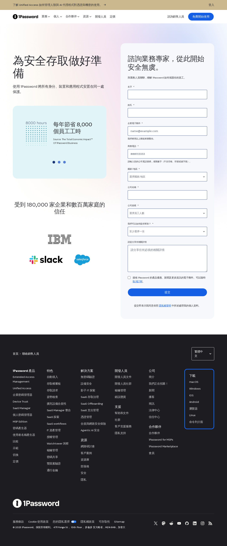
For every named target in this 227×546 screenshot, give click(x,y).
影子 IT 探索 (88, 390)
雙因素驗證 (54, 463)
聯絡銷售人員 (30, 354)
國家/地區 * (134, 169)
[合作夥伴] (73, 16)
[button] (203, 353)
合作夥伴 (154, 433)
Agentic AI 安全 (90, 430)
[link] (201, 17)
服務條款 (18, 522)
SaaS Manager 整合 (59, 410)
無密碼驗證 (88, 377)
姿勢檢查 (52, 397)
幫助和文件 (122, 413)
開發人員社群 (123, 383)
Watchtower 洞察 (58, 443)
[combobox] (167, 176)
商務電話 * (133, 146)
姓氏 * (131, 105)
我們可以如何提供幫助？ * (140, 223)
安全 (83, 473)
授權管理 (52, 437)
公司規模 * (133, 205)
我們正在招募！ (158, 383)
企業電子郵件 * (135, 123)
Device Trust (20, 401)
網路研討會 (88, 446)
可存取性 (104, 522)
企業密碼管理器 (22, 395)
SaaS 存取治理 (90, 397)
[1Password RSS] (210, 523)
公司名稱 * (133, 187)
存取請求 (52, 390)
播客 (151, 397)
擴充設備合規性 (56, 404)
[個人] (58, 16)
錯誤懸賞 (120, 397)
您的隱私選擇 (64, 522)
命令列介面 (196, 422)
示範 (15, 448)
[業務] (46, 16)
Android (194, 402)
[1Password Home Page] (25, 16)
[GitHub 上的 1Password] (187, 523)
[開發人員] (100, 17)
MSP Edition (20, 421)
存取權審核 (54, 383)
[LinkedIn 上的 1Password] (194, 523)
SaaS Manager (22, 408)
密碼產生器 (20, 428)
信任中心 (154, 417)
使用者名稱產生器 (24, 435)
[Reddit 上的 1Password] (171, 523)
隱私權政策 (87, 522)
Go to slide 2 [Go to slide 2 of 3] (59, 162)
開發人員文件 (123, 377)
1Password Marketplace (163, 446)
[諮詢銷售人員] (175, 17)
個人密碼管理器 (22, 415)
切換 (15, 455)
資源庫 (85, 459)
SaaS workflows (56, 424)
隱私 (83, 480)
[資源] (87, 16)
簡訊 (151, 404)
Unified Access (22, 388)
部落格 (85, 466)
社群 (117, 420)
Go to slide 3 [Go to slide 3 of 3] (64, 162)
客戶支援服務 (123, 426)
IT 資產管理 (54, 430)
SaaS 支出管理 (90, 410)
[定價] (112, 17)
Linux (192, 415)
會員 (151, 453)
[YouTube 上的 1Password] (179, 523)
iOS (191, 395)
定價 (15, 461)
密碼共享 (52, 457)
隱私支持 (120, 433)
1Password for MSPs (161, 439)
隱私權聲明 (165, 305)
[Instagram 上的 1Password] (202, 523)
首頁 (15, 354)
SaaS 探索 (53, 417)
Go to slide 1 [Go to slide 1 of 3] (53, 162)
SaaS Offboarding (92, 404)
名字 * (131, 86)
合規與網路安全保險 (93, 424)
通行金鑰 (52, 470)
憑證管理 (86, 417)
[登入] (211, 5)
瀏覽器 (193, 408)
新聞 (151, 390)
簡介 (151, 377)
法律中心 (154, 410)
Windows (195, 388)
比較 (15, 441)
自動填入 (52, 377)
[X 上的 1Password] (155, 523)
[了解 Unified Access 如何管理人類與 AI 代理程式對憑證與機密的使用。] (59, 5)
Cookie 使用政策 (38, 522)
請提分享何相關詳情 (137, 242)
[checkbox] (129, 277)
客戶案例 (86, 453)
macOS (193, 382)
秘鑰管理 (52, 450)
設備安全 (86, 383)
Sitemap (119, 522)
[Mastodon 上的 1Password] (163, 523)
